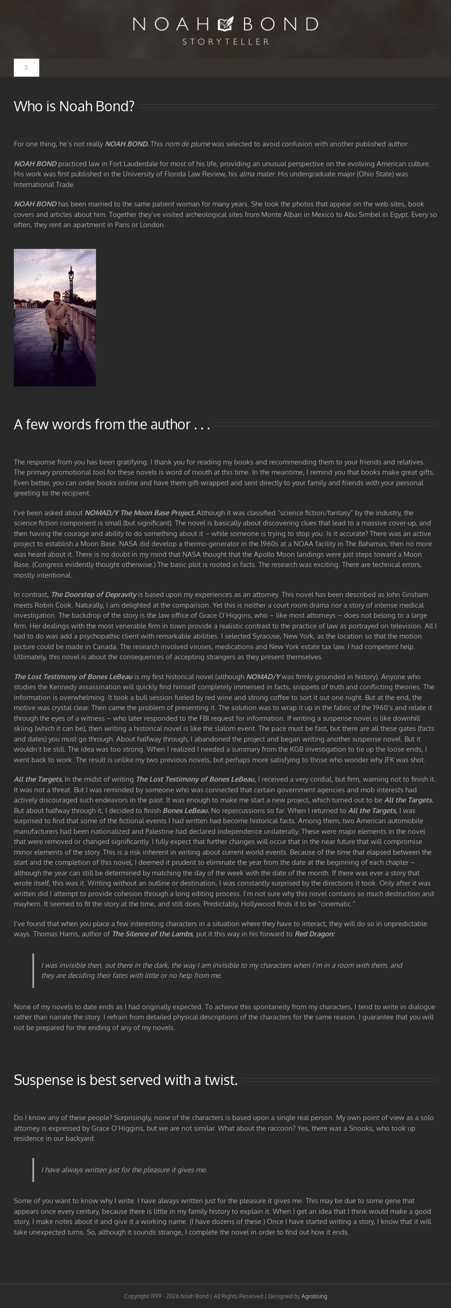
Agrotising (314, 1296)
